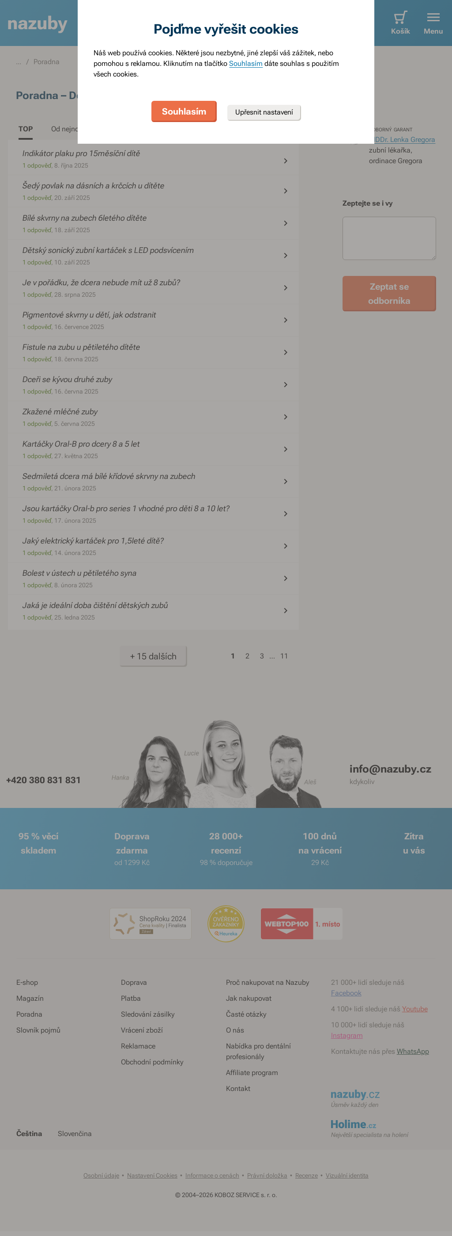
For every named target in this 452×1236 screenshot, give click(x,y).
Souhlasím (246, 63)
